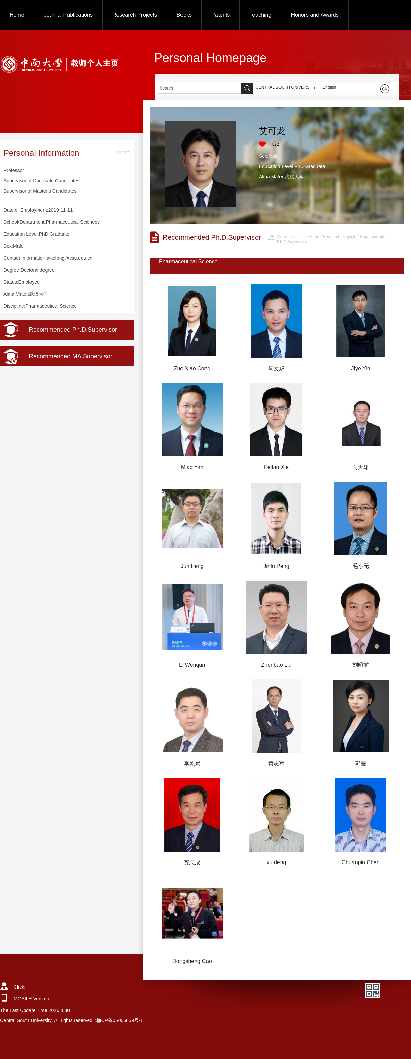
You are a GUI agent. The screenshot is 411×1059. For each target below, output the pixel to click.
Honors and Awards (314, 15)
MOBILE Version (31, 998)
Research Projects (134, 15)
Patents (220, 15)
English (329, 87)
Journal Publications (68, 15)
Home (17, 15)
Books (184, 15)
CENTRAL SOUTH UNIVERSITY (286, 87)
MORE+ (124, 153)
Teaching (260, 15)
